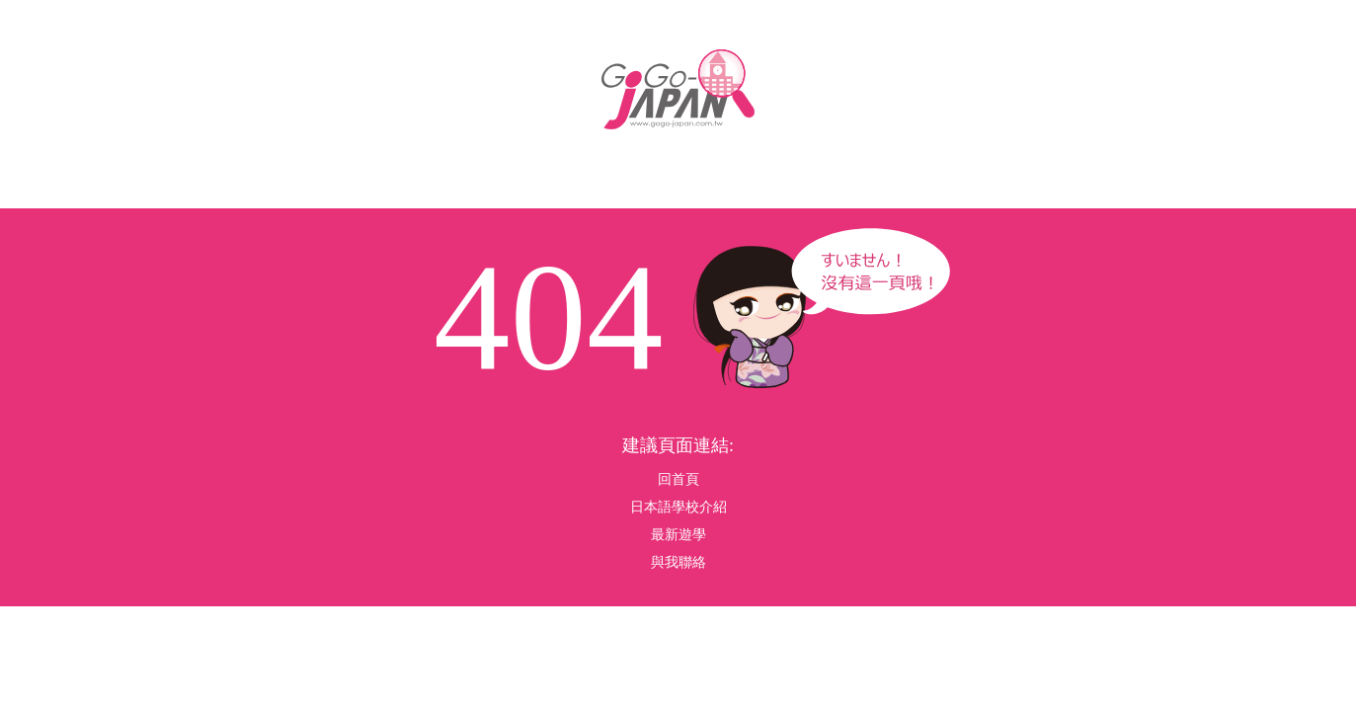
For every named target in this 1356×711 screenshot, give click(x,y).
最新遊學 (678, 534)
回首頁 (678, 479)
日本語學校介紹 (678, 507)
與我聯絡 (678, 562)
